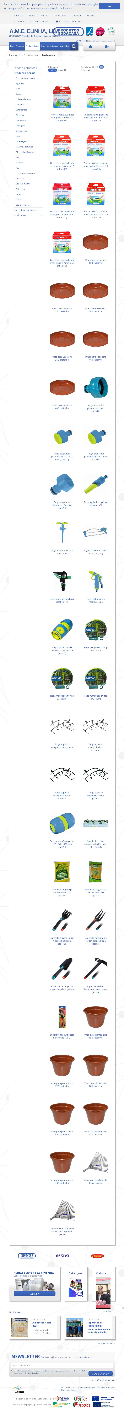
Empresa (18, 15)
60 (93, 67)
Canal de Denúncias (40, 21)
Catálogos (76, 15)
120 (101, 67)
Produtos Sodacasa (49, 46)
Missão (44, 15)
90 (97, 67)
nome (62, 70)
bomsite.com (72, 1390)
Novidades (64, 46)
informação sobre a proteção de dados (32, 1371)
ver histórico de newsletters (103, 1380)
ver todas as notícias (106, 1343)
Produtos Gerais (32, 46)
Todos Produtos (17, 46)
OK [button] (109, 6)
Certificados (60, 15)
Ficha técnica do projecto (25, 1398)
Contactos (19, 21)
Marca (32, 15)
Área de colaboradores (69, 21)
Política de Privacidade (106, 1387)
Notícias (91, 15)
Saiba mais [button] (66, 8)
